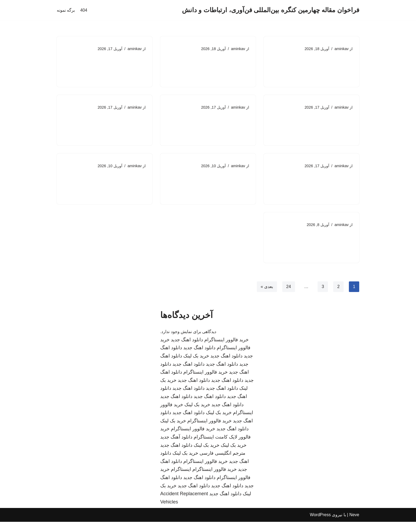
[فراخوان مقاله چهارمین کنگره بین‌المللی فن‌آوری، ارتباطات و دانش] (270, 10)
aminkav (341, 49)
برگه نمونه (66, 10)
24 (288, 287)
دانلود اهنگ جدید (187, 340)
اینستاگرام (181, 469)
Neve (354, 515)
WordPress (320, 515)
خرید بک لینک (196, 356)
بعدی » (267, 287)
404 (83, 10)
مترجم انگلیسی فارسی (222, 453)
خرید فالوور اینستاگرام (226, 340)
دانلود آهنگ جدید (176, 437)
